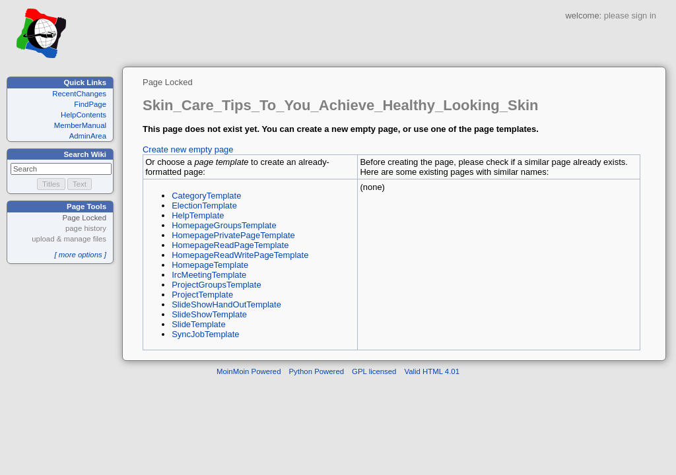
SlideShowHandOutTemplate (226, 304)
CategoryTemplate (206, 196)
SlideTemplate (198, 324)
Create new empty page (188, 149)
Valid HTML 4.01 (431, 371)
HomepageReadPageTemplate (230, 245)
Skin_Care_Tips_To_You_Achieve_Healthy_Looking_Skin (341, 105)
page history (85, 228)
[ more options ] (80, 255)
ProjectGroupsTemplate (216, 285)
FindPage (90, 104)
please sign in (630, 15)
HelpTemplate (198, 215)
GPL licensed (374, 371)
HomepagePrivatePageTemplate (233, 235)
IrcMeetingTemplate (209, 275)
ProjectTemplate (202, 295)
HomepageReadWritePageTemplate (240, 255)
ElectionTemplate (204, 205)
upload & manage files (69, 239)
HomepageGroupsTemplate (224, 225)
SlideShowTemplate (209, 314)
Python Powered (317, 371)
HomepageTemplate (210, 265)
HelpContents (83, 115)
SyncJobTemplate (205, 334)
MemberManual (80, 125)
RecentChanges (79, 94)
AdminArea (87, 136)
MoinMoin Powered (249, 371)
